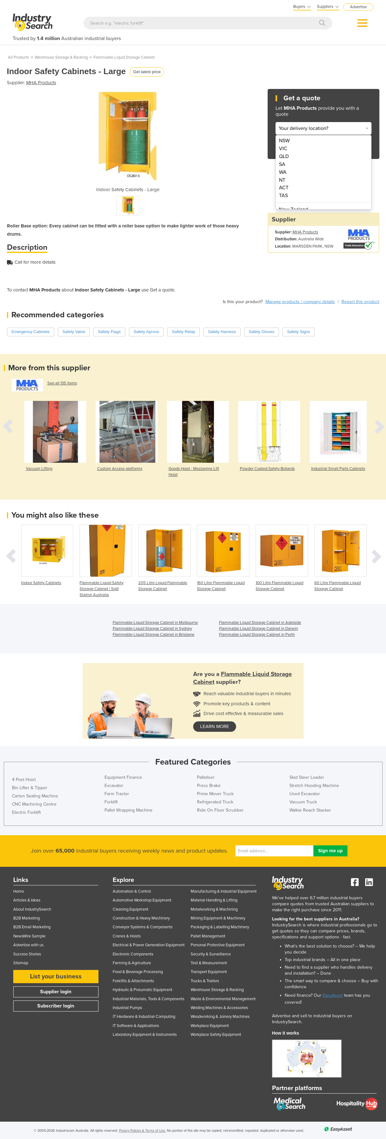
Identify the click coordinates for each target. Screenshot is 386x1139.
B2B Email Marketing (31, 927)
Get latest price (147, 71)
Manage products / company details (300, 301)
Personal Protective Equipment (218, 945)
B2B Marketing (26, 918)
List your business (56, 976)
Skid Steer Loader (306, 777)
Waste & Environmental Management (223, 998)
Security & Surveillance (211, 954)
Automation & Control (132, 891)
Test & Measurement (209, 963)
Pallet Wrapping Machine (128, 810)
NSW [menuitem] (284, 141)
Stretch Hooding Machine (314, 785)
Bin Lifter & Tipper (29, 787)
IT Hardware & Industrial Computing (144, 1016)
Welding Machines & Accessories (219, 1007)
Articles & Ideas (26, 900)
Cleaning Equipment (130, 909)
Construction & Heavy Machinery (141, 918)
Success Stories (27, 954)
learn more (214, 726)
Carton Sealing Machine (35, 796)
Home (18, 891)
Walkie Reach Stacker (310, 810)
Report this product (360, 301)
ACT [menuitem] (283, 188)
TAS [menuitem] (283, 195)
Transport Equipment (209, 971)
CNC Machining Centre (34, 804)
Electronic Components (133, 954)
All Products (18, 57)
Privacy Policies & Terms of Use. (142, 1131)
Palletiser (206, 777)
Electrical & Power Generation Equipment (149, 945)
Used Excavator (304, 793)
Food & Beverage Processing (138, 971)
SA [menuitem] (282, 164)
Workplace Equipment (210, 1025)
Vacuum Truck (303, 802)
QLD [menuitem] (284, 156)
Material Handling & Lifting (214, 900)
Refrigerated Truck (215, 802)
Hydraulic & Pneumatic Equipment (142, 989)
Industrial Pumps (127, 1007)
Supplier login (55, 992)
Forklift (111, 802)
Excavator (113, 785)
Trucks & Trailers (205, 980)
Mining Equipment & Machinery (218, 918)
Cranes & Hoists (127, 936)
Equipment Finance (123, 777)
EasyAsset (333, 995)
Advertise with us (28, 945)
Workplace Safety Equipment (216, 1034)
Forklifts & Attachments (133, 980)
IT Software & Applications (136, 1025)
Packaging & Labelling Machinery (220, 927)
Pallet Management (208, 936)
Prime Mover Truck (215, 793)
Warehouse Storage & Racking (61, 57)
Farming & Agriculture (132, 963)
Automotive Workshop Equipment (142, 900)
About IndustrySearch (32, 909)
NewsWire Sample (29, 936)
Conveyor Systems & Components (143, 927)
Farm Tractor (116, 793)
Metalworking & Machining (214, 909)
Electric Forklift (26, 812)
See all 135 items (62, 383)
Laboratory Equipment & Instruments (145, 1034)
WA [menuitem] (283, 172)
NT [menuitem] (282, 180)
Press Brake (209, 785)
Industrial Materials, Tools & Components (148, 998)
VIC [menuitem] (283, 148)
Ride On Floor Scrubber (220, 810)
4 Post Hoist (24, 779)
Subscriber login (55, 1006)
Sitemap (20, 963)
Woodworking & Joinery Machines (220, 1016)
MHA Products (41, 82)
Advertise (358, 6)
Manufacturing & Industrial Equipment (224, 891)
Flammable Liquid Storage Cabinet (124, 57)
